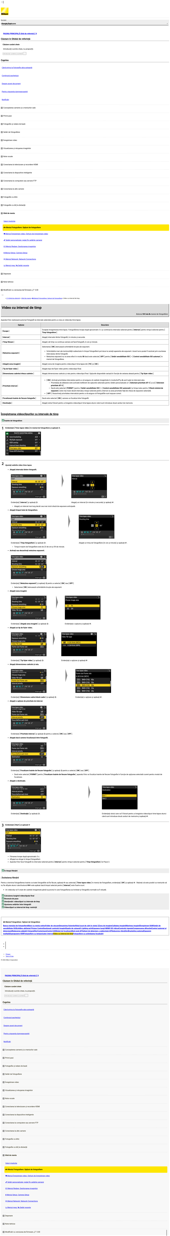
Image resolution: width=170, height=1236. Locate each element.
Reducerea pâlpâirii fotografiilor (24, 931)
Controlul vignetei (126, 928)
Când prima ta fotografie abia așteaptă (17, 68)
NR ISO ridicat (113, 928)
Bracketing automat (136, 931)
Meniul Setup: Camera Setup (15, 253)
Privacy (8, 954)
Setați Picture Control (34, 928)
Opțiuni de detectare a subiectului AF (96, 931)
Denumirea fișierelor (67, 926)
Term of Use (9, 956)
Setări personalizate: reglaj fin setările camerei (23, 240)
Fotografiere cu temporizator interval (38, 934)
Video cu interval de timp (63, 934)
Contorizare (42, 931)
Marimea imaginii (133, 926)
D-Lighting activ (86, 928)
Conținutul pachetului (10, 76)
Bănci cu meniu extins (36, 926)
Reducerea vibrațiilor (119, 931)
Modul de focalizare (63, 931)
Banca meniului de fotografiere (15, 926)
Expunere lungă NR (100, 928)
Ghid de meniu (26, 298)
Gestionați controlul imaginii (54, 928)
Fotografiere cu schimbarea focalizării (88, 934)
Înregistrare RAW (146, 926)
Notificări (5, 100)
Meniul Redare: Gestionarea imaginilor (20, 246)
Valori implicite (9, 221)
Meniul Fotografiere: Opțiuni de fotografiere (22, 227)
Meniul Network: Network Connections (20, 259)
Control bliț (51, 931)
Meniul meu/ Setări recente (16, 265)
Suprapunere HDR (17, 934)
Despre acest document (11, 84)
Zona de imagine (105, 926)
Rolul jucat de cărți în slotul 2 (87, 926)
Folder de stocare (52, 926)
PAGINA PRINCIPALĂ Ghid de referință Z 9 (20, 34)
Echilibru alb (21, 928)
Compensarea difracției (142, 928)
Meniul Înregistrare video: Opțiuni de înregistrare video (26, 234)
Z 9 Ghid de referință (13, 298)
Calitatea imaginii (119, 926)
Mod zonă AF (76, 931)
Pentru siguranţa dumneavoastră (15, 92)
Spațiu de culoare (73, 928)
